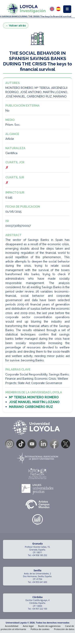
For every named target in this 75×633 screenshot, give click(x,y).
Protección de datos (64, 629)
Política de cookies (40, 629)
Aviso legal (28, 625)
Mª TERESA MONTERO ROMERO (34, 397)
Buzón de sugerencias (49, 625)
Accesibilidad (11, 625)
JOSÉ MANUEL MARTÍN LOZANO (34, 402)
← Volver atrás (16, 25)
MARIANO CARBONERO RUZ (31, 407)
